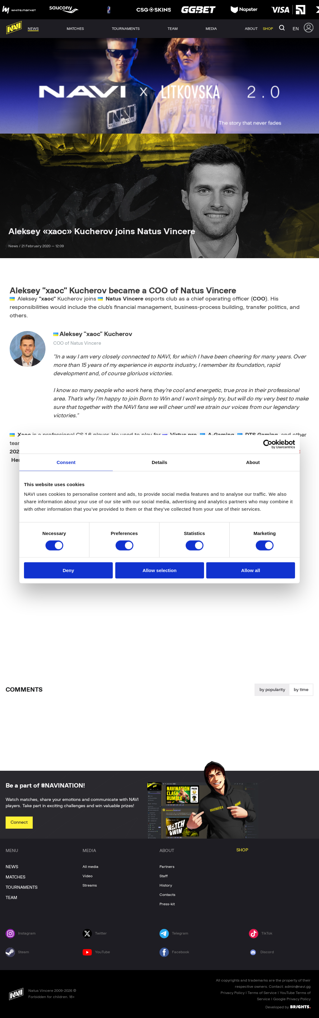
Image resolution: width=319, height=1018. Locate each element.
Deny (68, 570)
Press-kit (167, 904)
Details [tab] (159, 462)
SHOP (242, 850)
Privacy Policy (233, 993)
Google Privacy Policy (292, 999)
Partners (167, 867)
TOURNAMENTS (21, 887)
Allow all (250, 570)
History (166, 885)
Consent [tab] (66, 462)
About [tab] (253, 462)
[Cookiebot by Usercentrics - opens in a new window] (267, 444)
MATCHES (15, 877)
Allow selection (159, 570)
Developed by (288, 1006)
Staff (164, 876)
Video (88, 876)
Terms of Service (262, 993)
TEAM (11, 898)
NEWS (12, 867)
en (296, 28)
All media (90, 867)
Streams (90, 885)
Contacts (167, 895)
